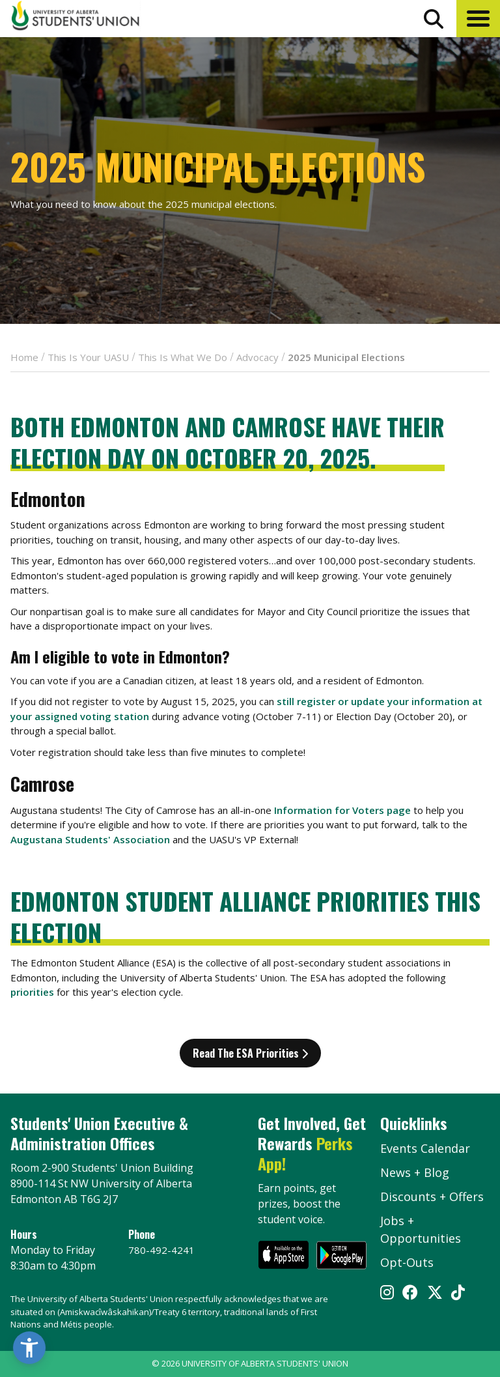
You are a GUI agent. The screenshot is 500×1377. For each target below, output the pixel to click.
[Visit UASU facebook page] (410, 1293)
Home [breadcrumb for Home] (24, 357)
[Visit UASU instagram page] (387, 1293)
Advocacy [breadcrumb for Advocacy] (257, 357)
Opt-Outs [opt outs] (407, 1262)
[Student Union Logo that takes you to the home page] (75, 18)
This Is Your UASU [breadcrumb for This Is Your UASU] (88, 357)
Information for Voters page (342, 810)
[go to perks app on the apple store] (283, 1256)
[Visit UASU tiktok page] (458, 1293)
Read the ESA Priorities (250, 1053)
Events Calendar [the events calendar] (425, 1148)
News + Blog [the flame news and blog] (414, 1172)
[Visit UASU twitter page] (435, 1293)
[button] (478, 18)
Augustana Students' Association (90, 839)
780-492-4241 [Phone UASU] (161, 1249)
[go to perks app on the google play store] (341, 1256)
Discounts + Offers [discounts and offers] (432, 1196)
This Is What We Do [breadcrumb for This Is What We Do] (182, 357)
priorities (32, 991)
